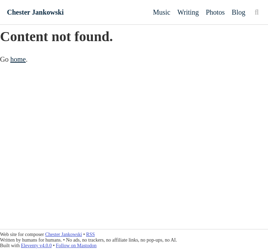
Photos (215, 12)
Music (161, 12)
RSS (90, 234)
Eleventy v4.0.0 (36, 245)
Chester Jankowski (35, 12)
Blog (238, 12)
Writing (188, 12)
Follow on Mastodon (76, 245)
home (17, 59)
